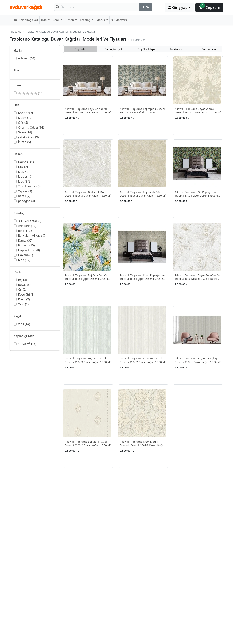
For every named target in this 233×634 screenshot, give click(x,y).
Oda (44, 20)
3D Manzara (119, 20)
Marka (101, 20)
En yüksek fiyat (146, 49)
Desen (69, 20)
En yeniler (80, 49)
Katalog (85, 20)
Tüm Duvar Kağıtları (24, 20)
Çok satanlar (209, 49)
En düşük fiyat (113, 49)
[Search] (97, 7)
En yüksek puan (179, 49)
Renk (56, 20)
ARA (146, 7)
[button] (35, 58)
